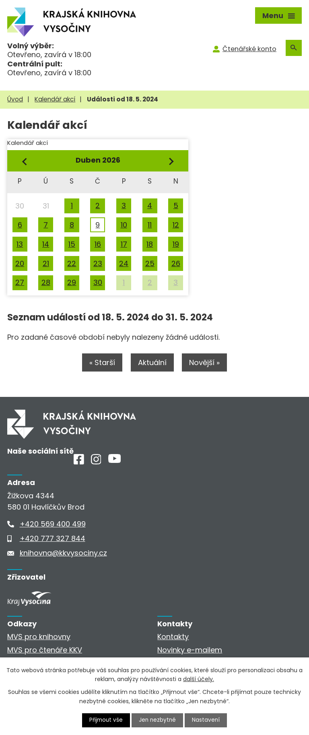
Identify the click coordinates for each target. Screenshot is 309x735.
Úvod (15, 99)
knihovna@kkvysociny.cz (63, 553)
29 (71, 282)
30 (97, 282)
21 (46, 263)
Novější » (205, 363)
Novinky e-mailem (189, 650)
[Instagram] (96, 462)
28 (45, 282)
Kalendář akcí (55, 99)
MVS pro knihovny (38, 637)
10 (124, 225)
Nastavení (207, 720)
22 (71, 263)
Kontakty (173, 637)
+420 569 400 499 (53, 524)
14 (45, 244)
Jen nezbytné (158, 720)
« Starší (101, 363)
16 (98, 244)
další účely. (198, 679)
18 (149, 244)
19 (176, 244)
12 (176, 225)
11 (150, 225)
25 (149, 263)
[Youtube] (114, 461)
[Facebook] (79, 462)
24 (123, 263)
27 (19, 282)
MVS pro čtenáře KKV (44, 650)
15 (71, 244)
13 (19, 244)
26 (175, 263)
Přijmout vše (105, 720)
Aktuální (152, 363)
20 (19, 263)
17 (124, 244)
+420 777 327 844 (52, 539)
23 (97, 263)
